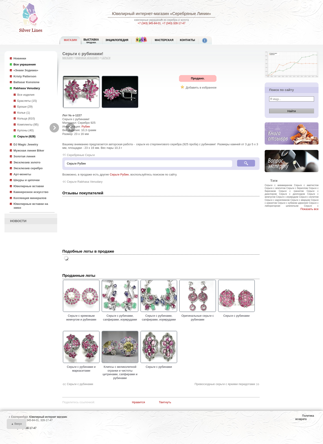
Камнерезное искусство (30, 192)
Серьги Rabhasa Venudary (85, 181)
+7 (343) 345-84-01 (149, 23)
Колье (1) (23, 112)
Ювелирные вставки (28, 186)
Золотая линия (24, 156)
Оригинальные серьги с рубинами (197, 315)
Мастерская (164, 40)
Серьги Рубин (119, 174)
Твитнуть (165, 402)
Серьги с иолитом (309, 196)
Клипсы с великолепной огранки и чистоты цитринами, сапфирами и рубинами (120, 371)
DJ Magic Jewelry (25, 144)
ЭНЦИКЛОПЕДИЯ (116, 40)
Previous (70, 127)
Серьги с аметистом (306, 185)
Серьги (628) (26, 136)
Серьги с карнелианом (277, 200)
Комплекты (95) (28, 124)
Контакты (187, 40)
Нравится (138, 402)
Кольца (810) (26, 118)
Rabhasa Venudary (26, 88)
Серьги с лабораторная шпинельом (292, 204)
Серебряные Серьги (81, 155)
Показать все (309, 209)
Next (54, 127)
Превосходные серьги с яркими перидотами (225, 384)
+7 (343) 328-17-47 (173, 23)
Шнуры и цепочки (26, 180)
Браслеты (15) (27, 100)
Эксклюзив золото (26, 162)
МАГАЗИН (70, 40)
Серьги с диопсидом (292, 194)
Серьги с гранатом (291, 191)
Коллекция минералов (29, 198)
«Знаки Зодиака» (25, 70)
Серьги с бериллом (297, 188)
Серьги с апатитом (275, 188)
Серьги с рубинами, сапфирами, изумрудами (120, 315)
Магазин (67, 58)
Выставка (91, 41)
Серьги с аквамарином (278, 185)
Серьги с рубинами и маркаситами (81, 367)
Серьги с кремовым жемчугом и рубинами (81, 315)
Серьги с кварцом (300, 200)
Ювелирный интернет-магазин (140, 13)
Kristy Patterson (24, 76)
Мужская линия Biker (28, 150)
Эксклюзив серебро (28, 168)
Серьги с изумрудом (287, 196)
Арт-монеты (22, 174)
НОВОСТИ (18, 221)
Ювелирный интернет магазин (48, 416)
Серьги (105, 58)
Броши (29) (25, 106)
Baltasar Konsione (26, 82)
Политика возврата (304, 417)
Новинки (19, 58)
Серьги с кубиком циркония (293, 202)
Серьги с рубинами (236, 314)
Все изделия (25, 94)
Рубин (85, 126)
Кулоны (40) (25, 130)
